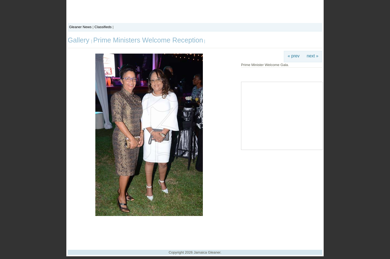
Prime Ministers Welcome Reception (148, 40)
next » (312, 56)
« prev (294, 56)
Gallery (79, 40)
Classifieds (103, 27)
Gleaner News (80, 27)
